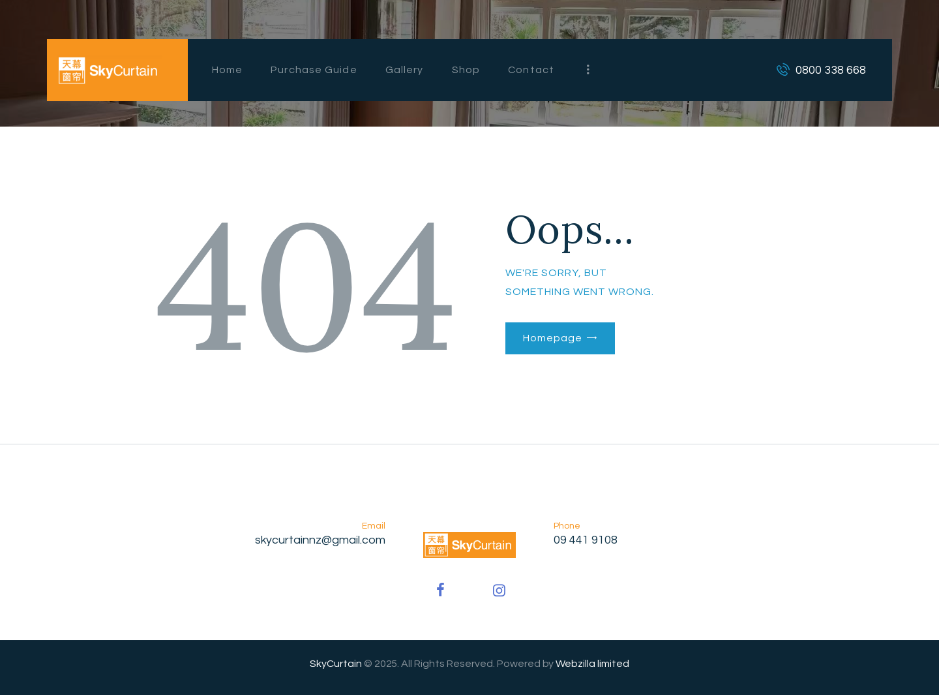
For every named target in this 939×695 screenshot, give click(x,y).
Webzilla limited (592, 663)
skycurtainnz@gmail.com (320, 540)
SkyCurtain (336, 663)
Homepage (552, 338)
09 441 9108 (586, 540)
